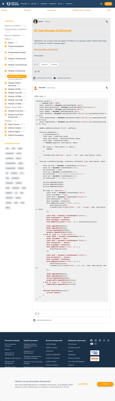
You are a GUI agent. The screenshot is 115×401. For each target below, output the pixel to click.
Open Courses (16, 124)
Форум (4, 10)
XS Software (72, 344)
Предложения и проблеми (16, 30)
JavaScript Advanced (16, 76)
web (16, 203)
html (22, 203)
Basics (18, 158)
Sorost (41, 21)
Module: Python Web (14, 107)
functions (54, 64)
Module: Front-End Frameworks (15, 116)
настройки (83, 384)
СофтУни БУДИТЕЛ (53, 354)
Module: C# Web (17, 96)
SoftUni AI (49, 351)
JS (7, 173)
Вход (108, 3)
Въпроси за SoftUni (15, 25)
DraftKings (71, 354)
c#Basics (9, 193)
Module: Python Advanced (14, 84)
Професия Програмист (13, 358)
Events (13, 43)
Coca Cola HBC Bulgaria (76, 361)
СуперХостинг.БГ (74, 347)
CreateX (71, 365)
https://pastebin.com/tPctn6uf (46, 49)
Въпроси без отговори (82, 10)
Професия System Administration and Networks (30, 346)
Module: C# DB (16, 89)
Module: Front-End (17, 111)
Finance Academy (52, 365)
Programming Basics (16, 47)
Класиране (51, 10)
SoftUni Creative (17, 128)
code (23, 188)
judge (20, 163)
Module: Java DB (17, 93)
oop (22, 193)
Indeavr (70, 351)
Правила (27, 10)
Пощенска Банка (74, 358)
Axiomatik (42, 87)
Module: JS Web (16, 104)
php (7, 178)
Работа (9, 39)
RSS (109, 10)
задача (18, 198)
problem (14, 173)
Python (21, 168)
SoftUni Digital (16, 131)
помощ (8, 203)
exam (20, 148)
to (16, 193)
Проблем (9, 183)
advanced (9, 198)
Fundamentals (10, 163)
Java (13, 148)
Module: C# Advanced (16, 60)
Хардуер (10, 121)
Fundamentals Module (17, 54)
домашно (15, 178)
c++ (21, 173)
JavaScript (9, 158)
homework (9, 153)
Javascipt (16, 188)
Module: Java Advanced (17, 66)
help (7, 188)
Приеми (105, 384)
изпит (19, 153)
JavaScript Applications (17, 79)
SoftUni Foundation (16, 136)
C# (7, 148)
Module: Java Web (17, 100)
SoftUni (18, 183)
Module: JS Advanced (16, 72)
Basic (8, 207)
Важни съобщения (15, 35)
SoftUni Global (51, 361)
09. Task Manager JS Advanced (52, 30)
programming (10, 168)
